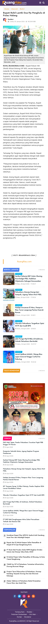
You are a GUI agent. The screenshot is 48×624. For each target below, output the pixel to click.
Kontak (19, 617)
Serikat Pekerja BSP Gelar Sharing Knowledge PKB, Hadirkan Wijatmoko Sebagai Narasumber (28, 278)
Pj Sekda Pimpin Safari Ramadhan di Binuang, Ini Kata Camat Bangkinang (26, 558)
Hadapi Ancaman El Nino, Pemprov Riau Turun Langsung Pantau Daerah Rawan (29, 310)
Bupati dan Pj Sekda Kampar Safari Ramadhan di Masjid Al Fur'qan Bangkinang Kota (24, 544)
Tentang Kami (19, 612)
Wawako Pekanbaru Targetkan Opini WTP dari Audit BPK (29, 324)
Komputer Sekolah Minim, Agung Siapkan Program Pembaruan (21, 452)
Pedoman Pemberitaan (19, 614)
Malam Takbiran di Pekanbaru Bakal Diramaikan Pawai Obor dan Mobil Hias (24, 582)
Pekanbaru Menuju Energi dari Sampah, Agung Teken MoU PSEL (28, 293)
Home (6, 9)
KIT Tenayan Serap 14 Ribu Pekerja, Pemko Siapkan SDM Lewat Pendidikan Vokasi (23, 487)
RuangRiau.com (24, 261)
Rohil (22, 9)
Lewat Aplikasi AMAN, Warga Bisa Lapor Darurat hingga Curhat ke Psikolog (28, 356)
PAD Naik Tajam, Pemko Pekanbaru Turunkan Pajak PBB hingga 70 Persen (23, 443)
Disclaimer (27, 617)
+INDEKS (41, 269)
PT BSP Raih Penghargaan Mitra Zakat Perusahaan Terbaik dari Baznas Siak (21, 520)
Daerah (15, 9)
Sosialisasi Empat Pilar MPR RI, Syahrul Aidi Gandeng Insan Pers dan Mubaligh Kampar (25, 536)
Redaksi (29, 612)
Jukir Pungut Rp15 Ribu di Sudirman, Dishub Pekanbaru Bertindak (29, 340)
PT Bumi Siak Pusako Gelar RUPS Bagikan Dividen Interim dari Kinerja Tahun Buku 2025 (24, 551)
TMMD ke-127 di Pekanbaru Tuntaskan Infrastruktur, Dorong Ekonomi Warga (25, 565)
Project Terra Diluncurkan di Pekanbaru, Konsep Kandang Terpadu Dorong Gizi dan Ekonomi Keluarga (24, 574)
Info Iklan (32, 614)
